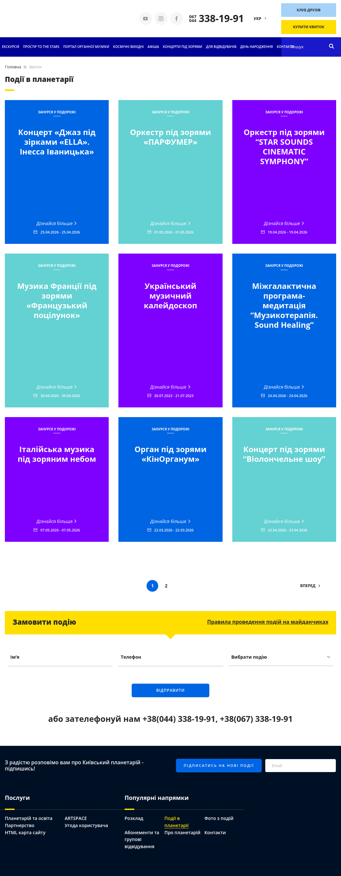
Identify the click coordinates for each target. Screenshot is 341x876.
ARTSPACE (76, 818)
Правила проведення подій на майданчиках (267, 621)
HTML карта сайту (25, 832)
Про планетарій (182, 832)
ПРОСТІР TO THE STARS (41, 46)
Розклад (134, 818)
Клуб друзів (309, 9)
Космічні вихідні (128, 46)
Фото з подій (219, 818)
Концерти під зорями (182, 46)
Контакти (285, 46)
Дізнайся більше (57, 223)
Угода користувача (86, 825)
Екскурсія (10, 46)
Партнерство (19, 825)
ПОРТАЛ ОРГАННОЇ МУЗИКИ (86, 46)
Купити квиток (308, 26)
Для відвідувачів (221, 46)
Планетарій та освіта (28, 818)
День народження (256, 46)
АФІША (153, 46)
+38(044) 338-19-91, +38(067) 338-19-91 (218, 718)
